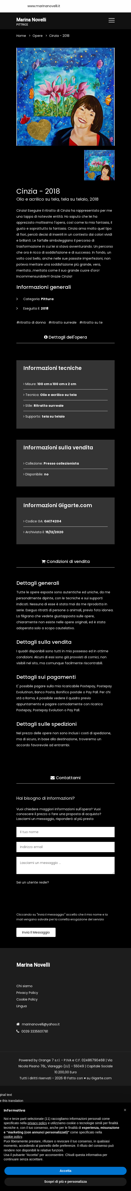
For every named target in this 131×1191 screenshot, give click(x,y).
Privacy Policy (27, 993)
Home (21, 36)
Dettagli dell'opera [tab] (65, 336)
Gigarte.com (101, 1078)
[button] (125, 1110)
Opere (38, 36)
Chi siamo (24, 986)
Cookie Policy (27, 1000)
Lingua (21, 1006)
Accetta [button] (65, 1171)
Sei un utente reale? (32, 883)
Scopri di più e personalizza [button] (65, 1181)
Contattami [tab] (65, 776)
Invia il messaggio (36, 933)
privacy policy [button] (37, 1123)
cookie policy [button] (13, 1136)
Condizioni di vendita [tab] (66, 560)
